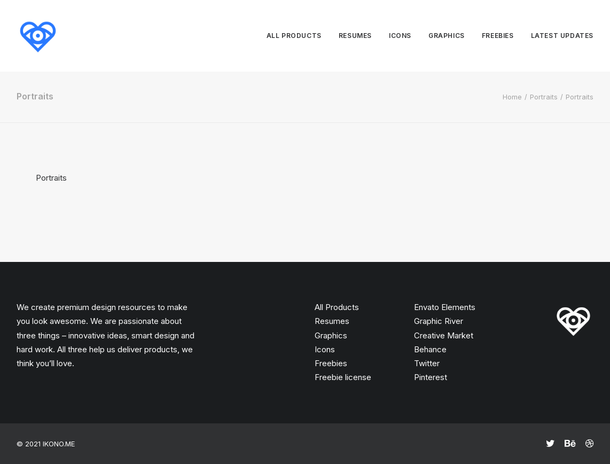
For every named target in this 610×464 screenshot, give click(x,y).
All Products (337, 307)
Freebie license (343, 377)
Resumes (355, 36)
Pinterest (430, 377)
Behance (430, 349)
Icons (400, 36)
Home (512, 96)
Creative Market (443, 335)
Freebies (498, 36)
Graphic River (438, 321)
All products (294, 36)
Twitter (427, 363)
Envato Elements (444, 307)
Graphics (446, 36)
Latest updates (562, 36)
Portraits (544, 96)
